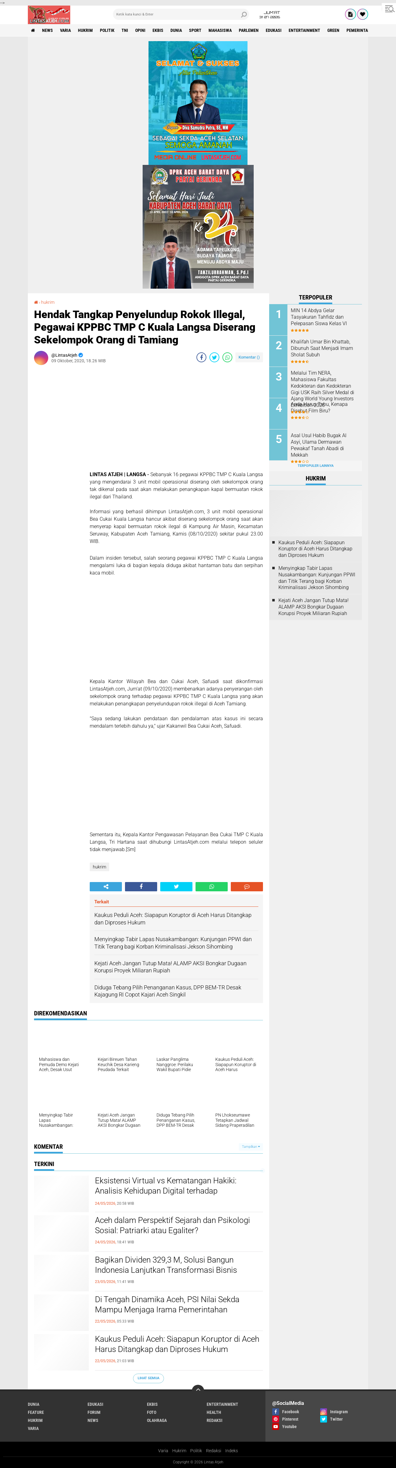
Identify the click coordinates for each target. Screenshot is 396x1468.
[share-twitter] (214, 357)
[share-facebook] (201, 357)
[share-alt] (106, 886)
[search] (181, 14)
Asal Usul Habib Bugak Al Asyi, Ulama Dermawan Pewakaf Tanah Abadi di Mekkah (318, 445)
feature (36, 1412)
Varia (163, 1450)
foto (151, 1412)
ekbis (158, 30)
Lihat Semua (148, 1378)
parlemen (249, 30)
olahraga (157, 1420)
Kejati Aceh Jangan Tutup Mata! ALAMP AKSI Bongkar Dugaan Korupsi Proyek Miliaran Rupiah (313, 606)
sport (195, 30)
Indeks (231, 1450)
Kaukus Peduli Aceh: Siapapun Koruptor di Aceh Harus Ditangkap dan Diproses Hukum (177, 1344)
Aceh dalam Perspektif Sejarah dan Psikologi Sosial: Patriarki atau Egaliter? (172, 1225)
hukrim (85, 30)
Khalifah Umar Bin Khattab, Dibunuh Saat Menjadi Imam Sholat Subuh (322, 348)
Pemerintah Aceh (363, 30)
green (333, 30)
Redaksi (213, 1450)
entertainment (304, 30)
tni (125, 30)
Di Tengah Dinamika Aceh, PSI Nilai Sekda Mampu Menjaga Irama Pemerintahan (167, 1305)
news (47, 30)
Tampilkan (251, 1147)
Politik (196, 1450)
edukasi (274, 30)
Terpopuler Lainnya (316, 466)
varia (65, 30)
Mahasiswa (220, 30)
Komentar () (249, 357)
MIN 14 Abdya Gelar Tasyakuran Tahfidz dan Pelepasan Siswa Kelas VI (319, 317)
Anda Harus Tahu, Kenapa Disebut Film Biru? (319, 407)
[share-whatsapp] (227, 357)
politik (107, 30)
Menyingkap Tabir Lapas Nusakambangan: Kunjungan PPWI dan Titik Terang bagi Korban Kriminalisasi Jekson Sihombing (316, 577)
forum (94, 1412)
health (214, 1412)
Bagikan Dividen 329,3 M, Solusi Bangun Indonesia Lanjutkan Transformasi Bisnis (166, 1265)
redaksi (214, 1420)
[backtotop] (198, 1391)
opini (140, 30)
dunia (176, 30)
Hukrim (179, 1450)
